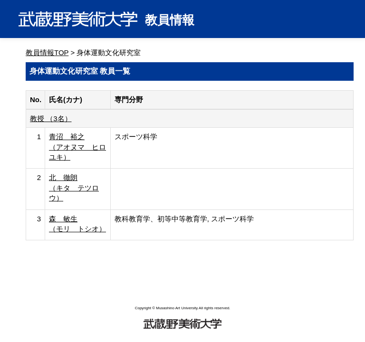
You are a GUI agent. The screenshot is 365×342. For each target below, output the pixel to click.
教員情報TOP (47, 52)
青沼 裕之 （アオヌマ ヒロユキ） (77, 147)
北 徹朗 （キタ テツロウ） (74, 187)
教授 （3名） (51, 118)
